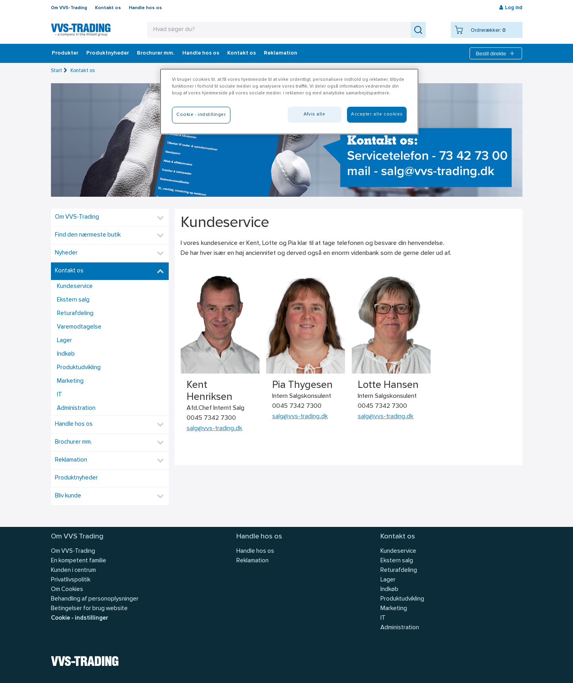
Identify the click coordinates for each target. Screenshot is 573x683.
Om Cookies (67, 589)
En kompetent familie (78, 561)
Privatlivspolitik (70, 580)
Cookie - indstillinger (79, 618)
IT (59, 394)
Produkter (65, 53)
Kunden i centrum (73, 570)
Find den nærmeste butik (88, 235)
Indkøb (66, 354)
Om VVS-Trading (69, 8)
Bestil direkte (496, 53)
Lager (64, 340)
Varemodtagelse (79, 327)
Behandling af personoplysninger (94, 599)
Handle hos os (145, 8)
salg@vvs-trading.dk (214, 428)
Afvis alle (314, 114)
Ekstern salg (73, 300)
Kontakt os (108, 8)
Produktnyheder (107, 53)
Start (56, 70)
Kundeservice (75, 286)
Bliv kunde (68, 496)
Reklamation (280, 53)
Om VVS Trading (77, 537)
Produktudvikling (79, 367)
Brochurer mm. (155, 53)
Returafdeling (75, 313)
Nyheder (66, 253)
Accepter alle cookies (377, 114)
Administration (76, 408)
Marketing (70, 381)
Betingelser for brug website (89, 608)
